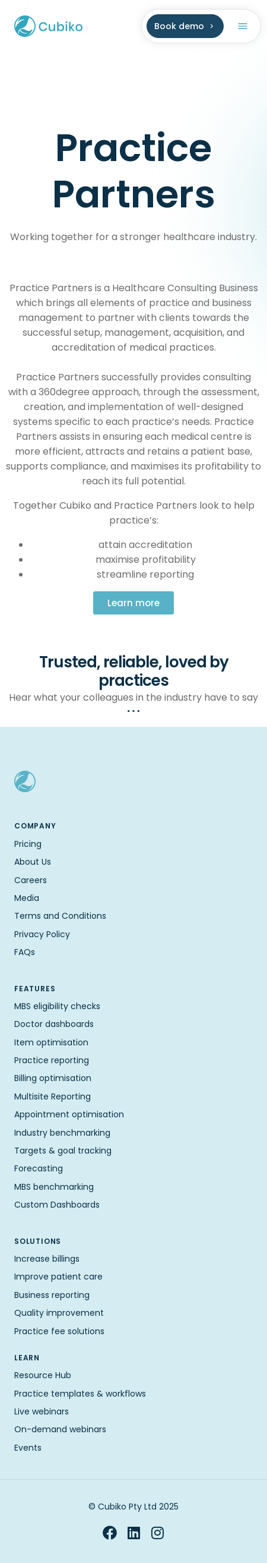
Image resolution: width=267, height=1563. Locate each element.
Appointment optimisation (69, 1114)
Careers (30, 880)
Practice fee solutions (59, 1331)
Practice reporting (51, 1060)
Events (28, 1448)
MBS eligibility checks (57, 1006)
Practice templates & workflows (80, 1394)
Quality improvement (59, 1313)
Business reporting (52, 1295)
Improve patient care (58, 1276)
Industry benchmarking (62, 1133)
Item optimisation (51, 1042)
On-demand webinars (60, 1429)
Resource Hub (42, 1375)
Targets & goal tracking (63, 1151)
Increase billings (47, 1259)
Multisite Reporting (52, 1096)
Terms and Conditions (60, 916)
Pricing (28, 844)
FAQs (24, 952)
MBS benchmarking (54, 1187)
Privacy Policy (42, 934)
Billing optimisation (52, 1078)
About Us (32, 862)
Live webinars (41, 1411)
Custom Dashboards (57, 1205)
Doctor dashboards (54, 1024)
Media (26, 898)
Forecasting (38, 1168)
